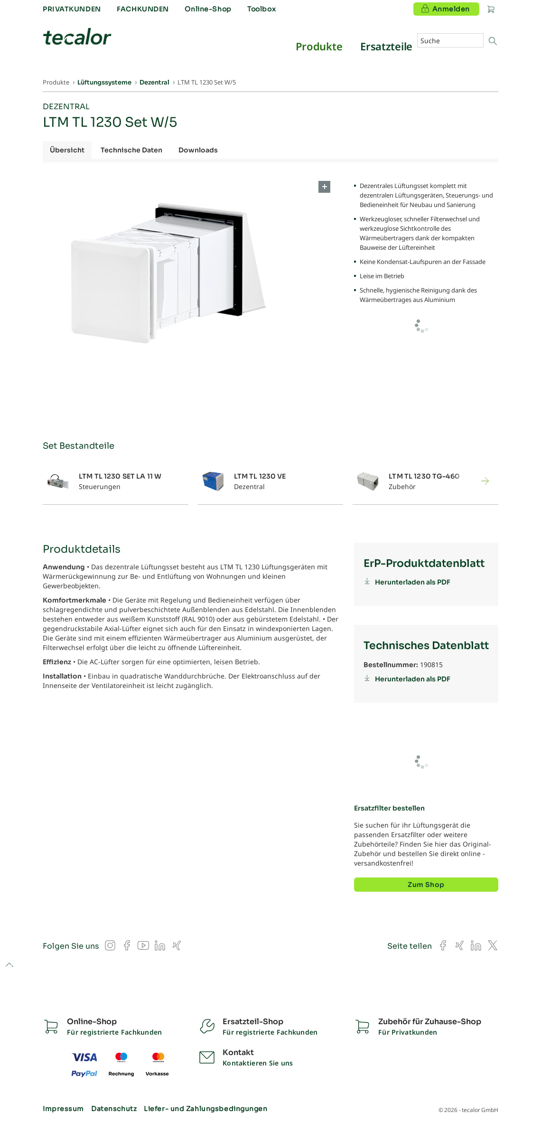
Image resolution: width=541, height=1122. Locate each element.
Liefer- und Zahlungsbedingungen (205, 1109)
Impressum (63, 1109)
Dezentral (66, 107)
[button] (475, 481)
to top (9, 965)
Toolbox (261, 9)
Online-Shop (208, 9)
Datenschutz (114, 1109)
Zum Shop (426, 884)
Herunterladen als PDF (412, 582)
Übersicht (67, 150)
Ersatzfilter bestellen (389, 808)
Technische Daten (131, 150)
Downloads (198, 150)
